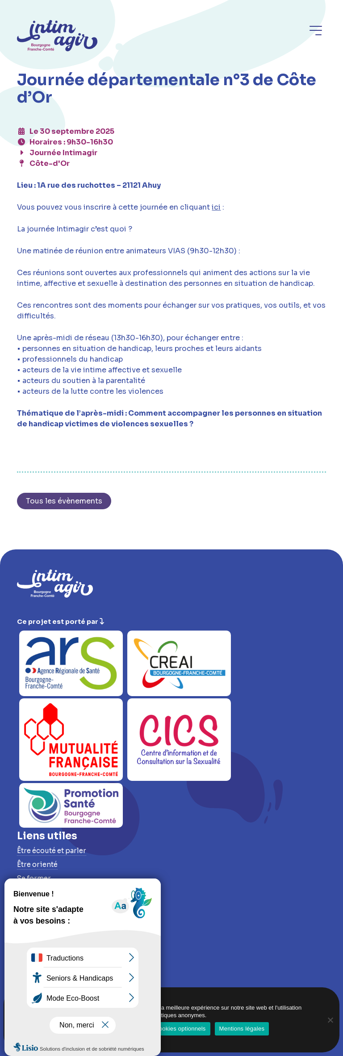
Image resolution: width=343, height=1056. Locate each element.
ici (216, 207)
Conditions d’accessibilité (63, 976)
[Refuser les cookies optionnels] (330, 1019)
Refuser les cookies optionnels (165, 1028)
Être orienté (37, 864)
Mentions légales (242, 1028)
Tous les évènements (64, 501)
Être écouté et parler (51, 850)
